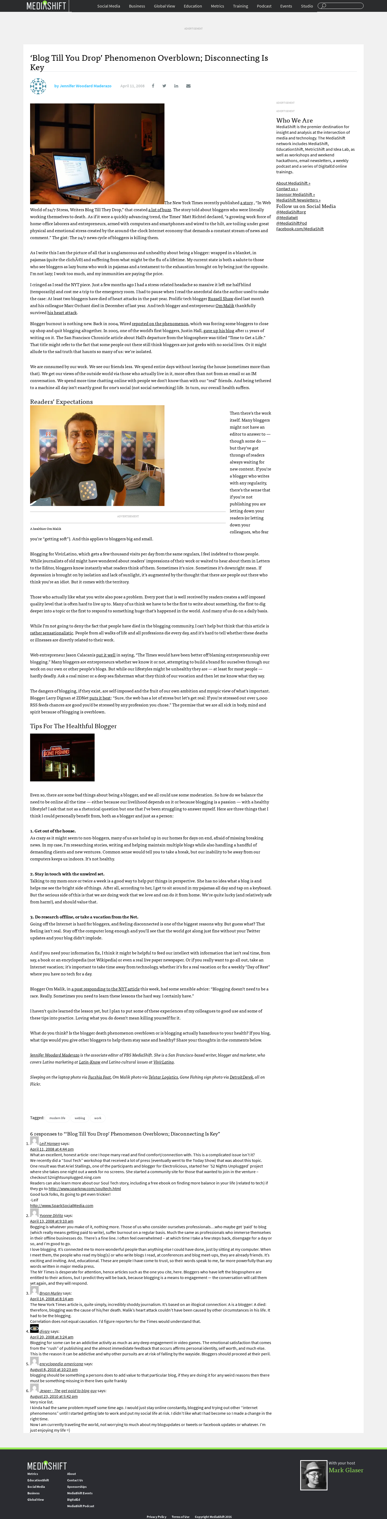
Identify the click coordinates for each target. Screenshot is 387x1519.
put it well (106, 654)
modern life (57, 1118)
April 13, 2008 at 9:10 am (51, 1221)
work (97, 1118)
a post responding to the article (105, 988)
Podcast (264, 6)
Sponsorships (77, 1487)
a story (246, 202)
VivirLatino (163, 1061)
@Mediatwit (287, 217)
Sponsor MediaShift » (295, 194)
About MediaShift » (293, 183)
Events (286, 6)
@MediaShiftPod (291, 223)
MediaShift (47, 1465)
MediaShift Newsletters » (298, 200)
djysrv (45, 1331)
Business (137, 6)
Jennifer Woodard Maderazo (86, 86)
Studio (307, 6)
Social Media (108, 6)
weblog (80, 1118)
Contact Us (75, 1480)
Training (240, 6)
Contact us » (287, 189)
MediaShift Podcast (80, 1506)
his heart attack (62, 312)
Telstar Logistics (163, 1076)
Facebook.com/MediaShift (300, 229)
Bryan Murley (51, 1293)
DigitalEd (73, 1500)
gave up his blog (218, 330)
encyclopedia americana (61, 1364)
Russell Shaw (220, 298)
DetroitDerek (241, 1076)
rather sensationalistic (51, 632)
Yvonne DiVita (51, 1215)
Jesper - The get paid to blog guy (68, 1391)
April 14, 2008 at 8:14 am (51, 1299)
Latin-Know (90, 1061)
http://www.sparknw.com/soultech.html (85, 1188)
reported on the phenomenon (160, 323)
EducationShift (38, 1480)
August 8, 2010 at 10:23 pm (54, 1369)
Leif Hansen (50, 1143)
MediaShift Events (79, 1493)
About (71, 1474)
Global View (164, 6)
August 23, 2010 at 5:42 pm (54, 1396)
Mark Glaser (346, 1469)
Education (193, 6)
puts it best (100, 697)
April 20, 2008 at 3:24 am (51, 1337)
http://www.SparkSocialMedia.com (61, 1205)
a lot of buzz (159, 209)
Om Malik (225, 305)
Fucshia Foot (99, 1076)
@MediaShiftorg (291, 212)
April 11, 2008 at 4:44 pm (52, 1149)
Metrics (217, 6)
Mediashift (46, 4)
